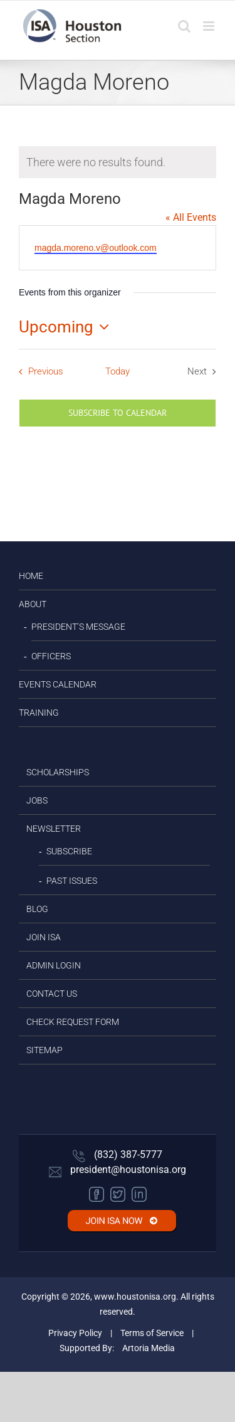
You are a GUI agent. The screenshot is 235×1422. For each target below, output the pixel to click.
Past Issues (71, 881)
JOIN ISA (43, 937)
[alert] (117, 162)
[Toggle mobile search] (184, 26)
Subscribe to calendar (117, 413)
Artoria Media (148, 1348)
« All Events (190, 217)
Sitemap (44, 1050)
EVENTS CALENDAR (58, 684)
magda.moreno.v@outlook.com (95, 248)
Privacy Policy (75, 1333)
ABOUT (32, 604)
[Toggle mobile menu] (209, 26)
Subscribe (69, 851)
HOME (31, 576)
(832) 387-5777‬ (117, 1154)
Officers (51, 656)
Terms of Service (152, 1333)
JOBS (37, 800)
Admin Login (53, 965)
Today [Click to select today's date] (117, 371)
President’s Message (78, 627)
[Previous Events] (38, 371)
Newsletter (53, 829)
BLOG (37, 909)
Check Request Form (72, 1022)
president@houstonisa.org (117, 1169)
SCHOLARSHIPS (57, 772)
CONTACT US (51, 994)
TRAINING (39, 713)
